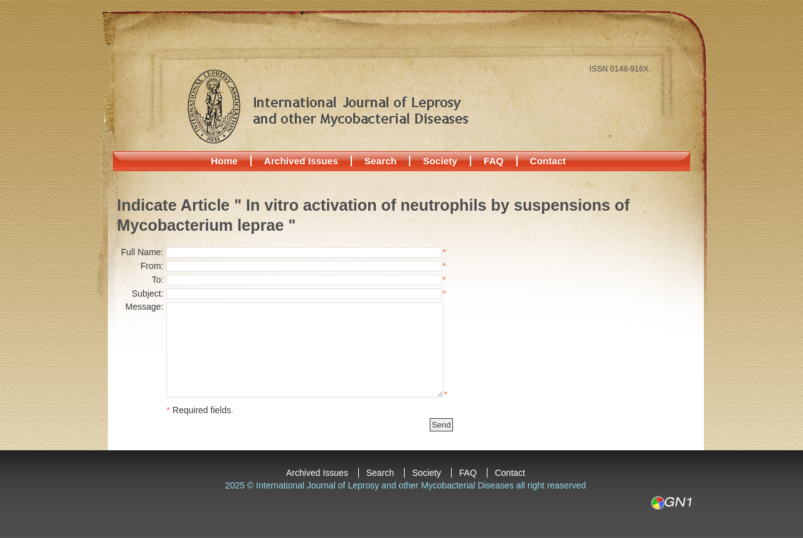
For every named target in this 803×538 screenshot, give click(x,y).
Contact (548, 161)
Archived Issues (301, 161)
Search (380, 161)
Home (224, 161)
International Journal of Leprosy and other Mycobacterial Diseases (327, 106)
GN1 (671, 502)
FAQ (494, 161)
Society (440, 161)
